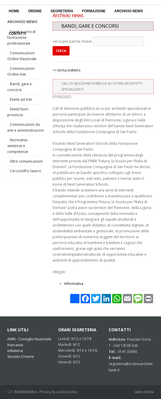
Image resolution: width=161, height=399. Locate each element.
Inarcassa (15, 344)
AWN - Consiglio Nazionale (29, 339)
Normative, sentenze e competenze (17, 145)
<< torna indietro (67, 70)
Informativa (73, 283)
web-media (144, 391)
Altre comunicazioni (26, 161)
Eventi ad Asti (21, 99)
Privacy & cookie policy (58, 391)
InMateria (15, 350)
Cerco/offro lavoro (25, 170)
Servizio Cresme (20, 356)
